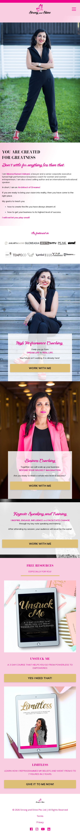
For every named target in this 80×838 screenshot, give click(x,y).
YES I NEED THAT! (40, 678)
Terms (40, 816)
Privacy (40, 822)
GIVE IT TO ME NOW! (40, 784)
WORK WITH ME (40, 368)
